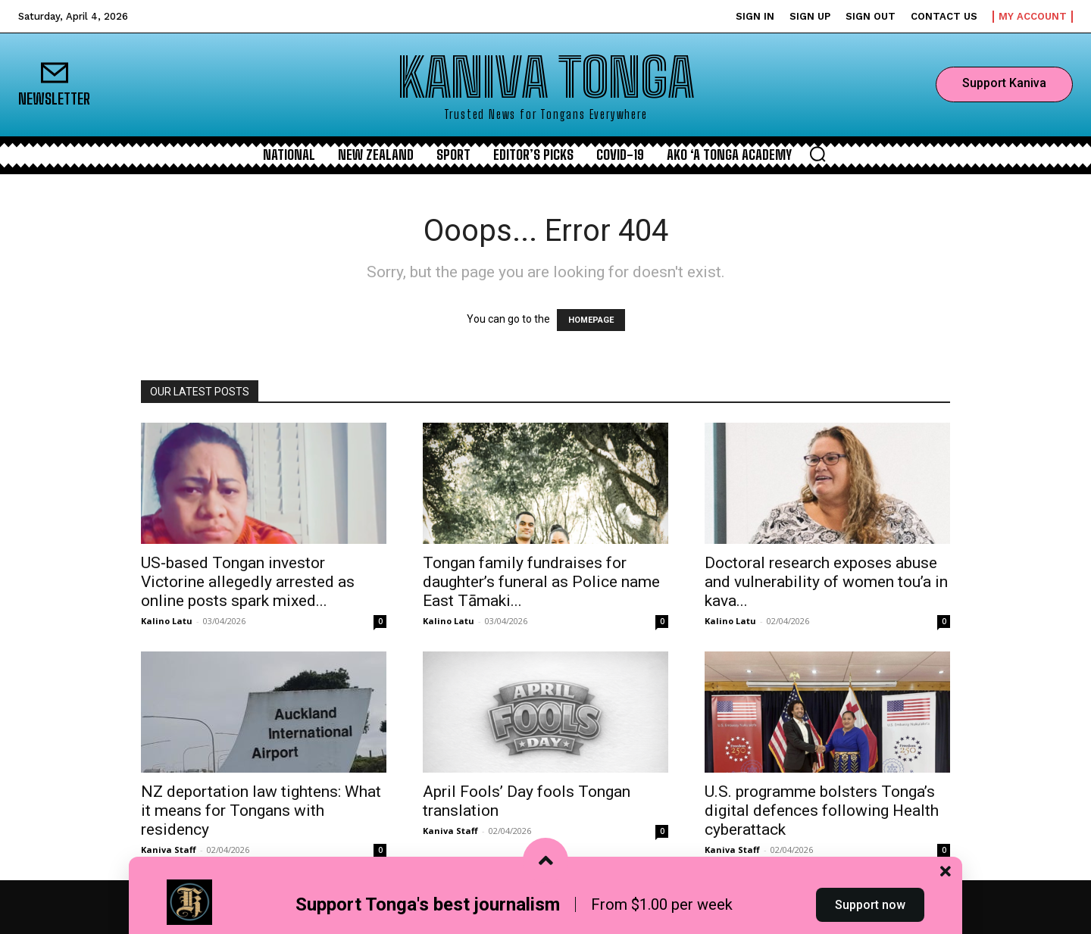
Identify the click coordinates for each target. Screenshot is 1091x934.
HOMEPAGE (591, 320)
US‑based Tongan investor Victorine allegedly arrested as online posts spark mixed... (248, 582)
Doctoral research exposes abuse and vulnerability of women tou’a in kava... (826, 582)
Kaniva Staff (168, 849)
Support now (870, 906)
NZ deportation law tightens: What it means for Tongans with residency (261, 810)
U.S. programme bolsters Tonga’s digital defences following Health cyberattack (822, 810)
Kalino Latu (166, 620)
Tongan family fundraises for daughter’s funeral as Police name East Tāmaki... (541, 582)
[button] (817, 154)
